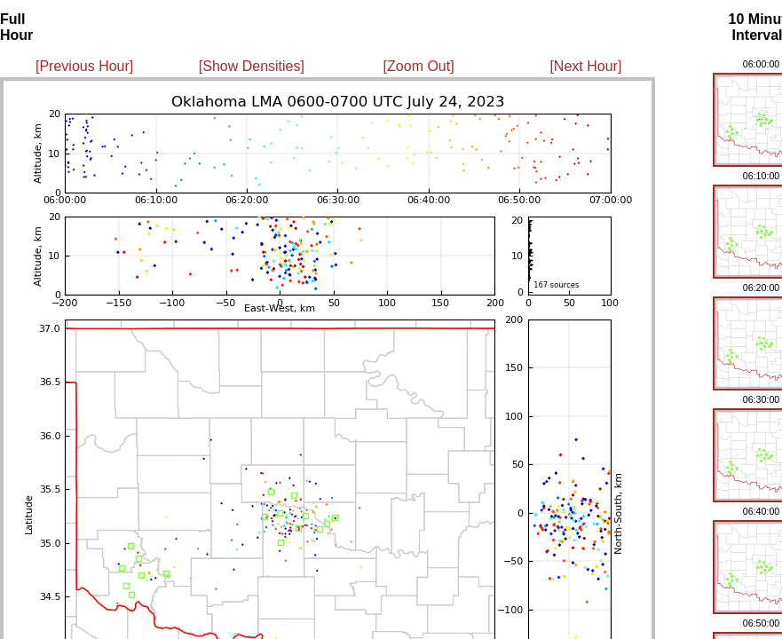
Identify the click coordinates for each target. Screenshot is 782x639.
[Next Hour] (585, 66)
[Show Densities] (251, 66)
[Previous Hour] (84, 66)
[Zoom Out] (418, 66)
